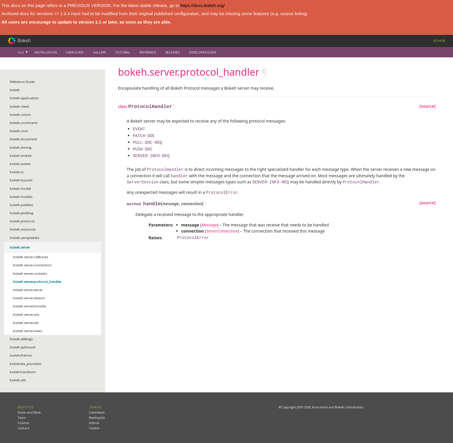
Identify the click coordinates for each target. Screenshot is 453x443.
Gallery (99, 52)
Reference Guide (22, 81)
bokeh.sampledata (24, 237)
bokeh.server (20, 247)
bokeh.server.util (25, 322)
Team (21, 417)
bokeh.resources (23, 229)
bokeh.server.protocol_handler (37, 281)
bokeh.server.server (28, 290)
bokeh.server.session (29, 298)
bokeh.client (19, 106)
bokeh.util (18, 380)
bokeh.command (23, 123)
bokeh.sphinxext (23, 347)
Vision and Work (29, 412)
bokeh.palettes (21, 205)
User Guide (75, 52)
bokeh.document (23, 139)
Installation (46, 52)
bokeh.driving (20, 147)
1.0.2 (20, 52)
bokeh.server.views (27, 331)
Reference (148, 52)
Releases (172, 52)
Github (439, 40)
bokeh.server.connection (32, 265)
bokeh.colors (20, 114)
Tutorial (123, 52)
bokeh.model (20, 188)
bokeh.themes (21, 355)
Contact (23, 428)
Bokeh (24, 40)
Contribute (97, 412)
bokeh (15, 90)
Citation (23, 423)
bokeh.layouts (21, 180)
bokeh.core (19, 131)
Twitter (94, 428)
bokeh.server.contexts (30, 273)
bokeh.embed (20, 155)
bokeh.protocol (22, 221)
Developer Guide (202, 52)
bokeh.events (20, 164)
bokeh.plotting (21, 213)
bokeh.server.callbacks (30, 257)
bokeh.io (17, 172)
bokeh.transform (23, 372)
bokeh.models (21, 196)
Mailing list (97, 417)
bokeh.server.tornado (29, 306)
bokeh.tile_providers (25, 364)
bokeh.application (24, 98)
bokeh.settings (21, 339)
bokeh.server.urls (26, 314)
